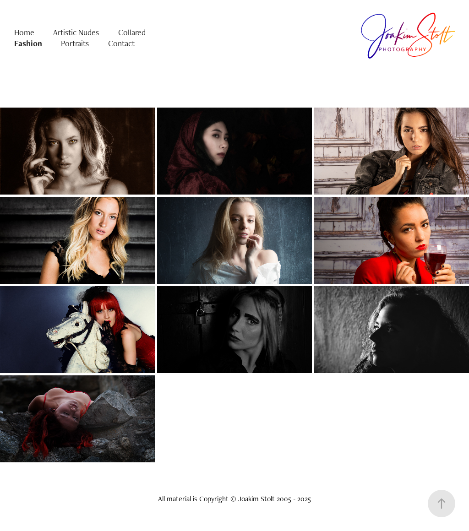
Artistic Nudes (76, 32)
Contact (121, 43)
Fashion (28, 43)
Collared (132, 32)
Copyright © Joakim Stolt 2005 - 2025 (255, 499)
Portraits (75, 43)
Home (24, 32)
